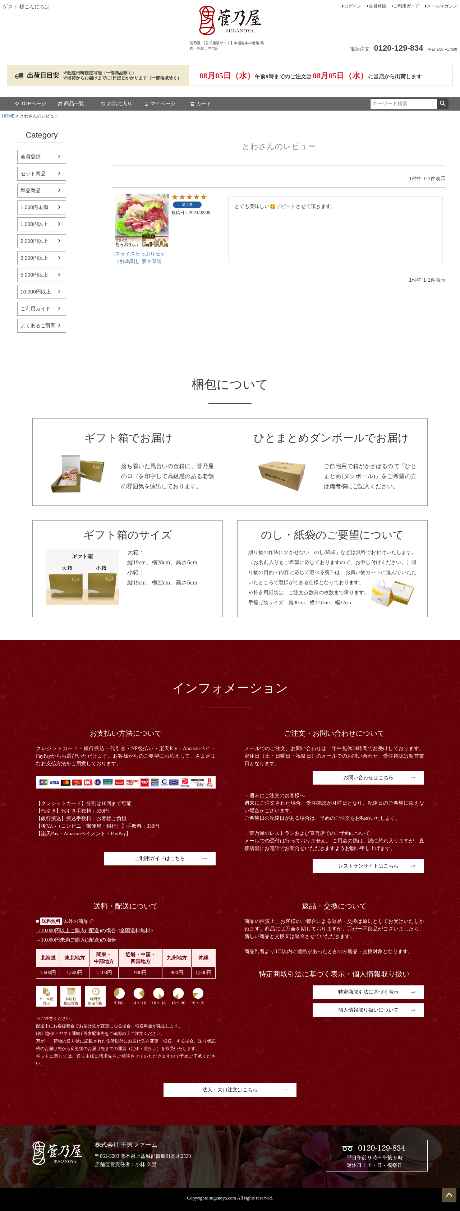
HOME (8, 116)
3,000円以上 (34, 258)
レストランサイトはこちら (368, 866)
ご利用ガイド (406, 6)
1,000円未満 (34, 207)
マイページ (159, 103)
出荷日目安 (43, 75)
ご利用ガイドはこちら (160, 858)
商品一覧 (71, 103)
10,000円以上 (35, 292)
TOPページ (30, 103)
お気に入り (116, 103)
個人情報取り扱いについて (368, 1010)
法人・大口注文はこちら (230, 1089)
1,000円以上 (34, 224)
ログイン (352, 6)
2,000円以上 (34, 241)
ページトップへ (449, 1195)
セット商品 (33, 173)
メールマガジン (442, 6)
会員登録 (377, 6)
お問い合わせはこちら (368, 777)
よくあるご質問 (38, 325)
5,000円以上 (34, 275)
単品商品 (30, 190)
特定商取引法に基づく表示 (368, 992)
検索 (442, 104)
